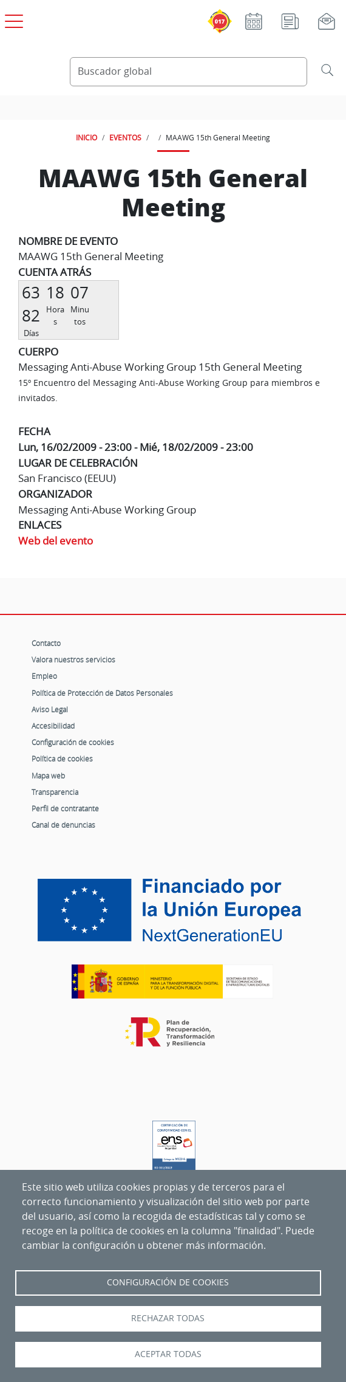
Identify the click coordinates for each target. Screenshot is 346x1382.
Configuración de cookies (73, 742)
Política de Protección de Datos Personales (102, 693)
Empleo (44, 676)
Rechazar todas (168, 1318)
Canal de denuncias (63, 825)
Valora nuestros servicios (73, 659)
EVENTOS (125, 137)
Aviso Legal (50, 709)
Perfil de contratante (65, 808)
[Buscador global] (188, 71)
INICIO (86, 137)
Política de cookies (62, 758)
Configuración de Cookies (168, 1282)
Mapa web (48, 775)
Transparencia (55, 792)
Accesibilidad (53, 726)
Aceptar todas (168, 1354)
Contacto (46, 643)
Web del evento (55, 541)
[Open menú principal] (12, 19)
